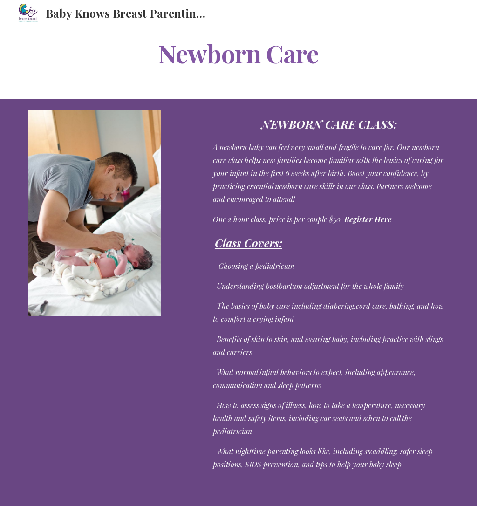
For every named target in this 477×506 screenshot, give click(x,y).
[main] (239, 53)
